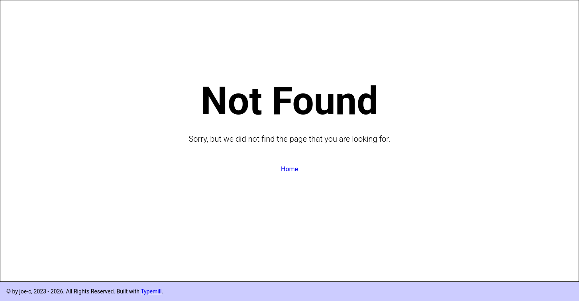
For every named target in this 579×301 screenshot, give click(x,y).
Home (289, 169)
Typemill (151, 291)
